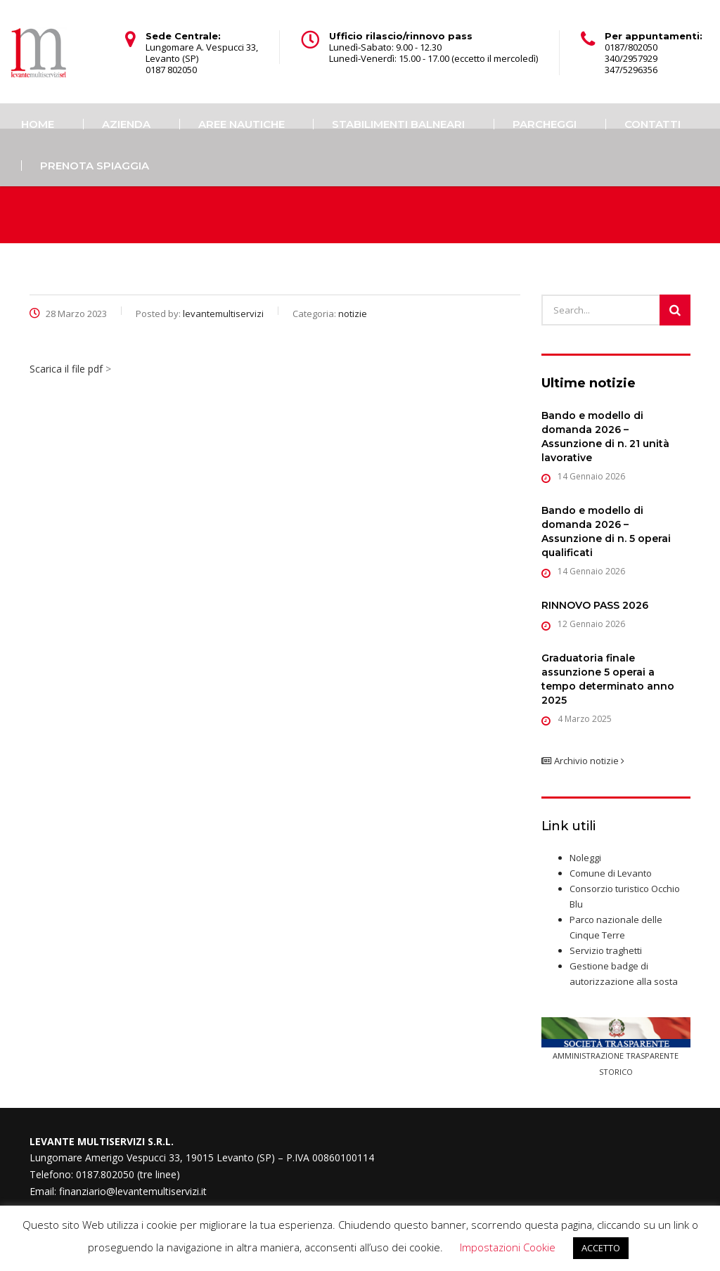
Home (37, 124)
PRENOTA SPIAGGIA (94, 165)
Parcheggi (545, 124)
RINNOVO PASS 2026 (594, 605)
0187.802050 (105, 1174)
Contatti (652, 124)
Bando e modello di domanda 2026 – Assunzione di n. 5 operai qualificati (606, 531)
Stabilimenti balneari (398, 124)
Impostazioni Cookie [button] (507, 1247)
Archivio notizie (582, 760)
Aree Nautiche (241, 124)
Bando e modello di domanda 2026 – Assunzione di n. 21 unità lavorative (605, 436)
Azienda (126, 124)
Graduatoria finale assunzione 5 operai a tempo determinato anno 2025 (607, 679)
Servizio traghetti (606, 950)
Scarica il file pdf (66, 368)
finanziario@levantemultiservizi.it (133, 1191)
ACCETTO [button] (600, 1247)
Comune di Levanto (611, 873)
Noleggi (585, 857)
